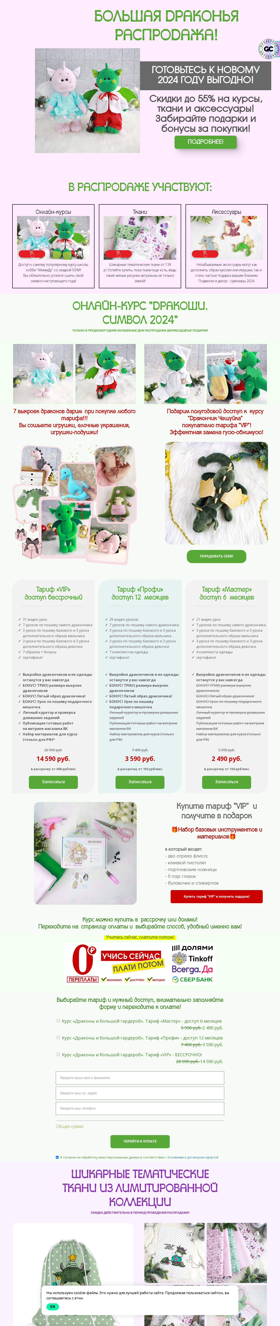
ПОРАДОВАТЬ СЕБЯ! (216, 556)
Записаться (53, 787)
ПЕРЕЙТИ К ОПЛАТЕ (140, 1147)
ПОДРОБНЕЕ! (206, 142)
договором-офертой (202, 1162)
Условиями (175, 1162)
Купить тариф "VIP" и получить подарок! (217, 902)
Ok (53, 1306)
